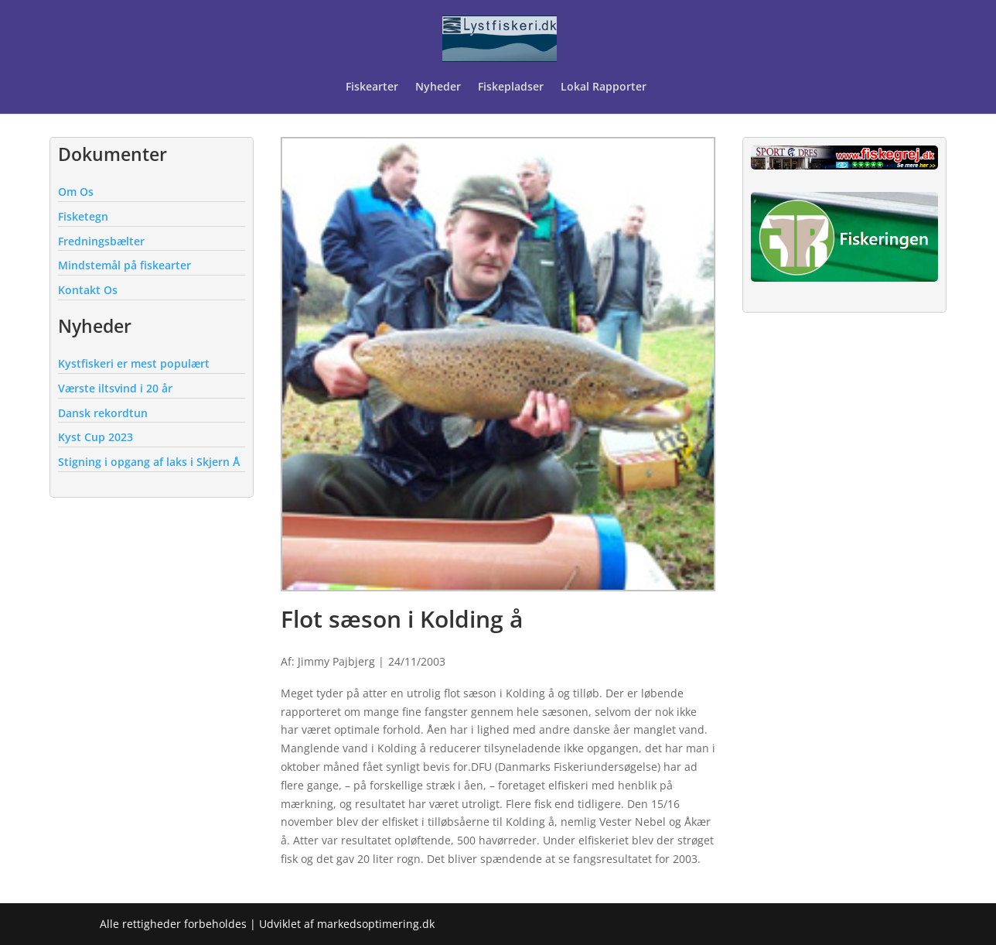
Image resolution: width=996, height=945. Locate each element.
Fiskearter (372, 87)
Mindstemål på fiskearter (124, 265)
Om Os (76, 191)
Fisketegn (83, 216)
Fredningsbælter (101, 241)
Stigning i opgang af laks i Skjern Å (149, 461)
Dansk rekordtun (103, 413)
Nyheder (438, 87)
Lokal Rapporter (605, 87)
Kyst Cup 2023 (95, 437)
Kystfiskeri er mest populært (134, 363)
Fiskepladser (511, 87)
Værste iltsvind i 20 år (115, 388)
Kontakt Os (88, 289)
